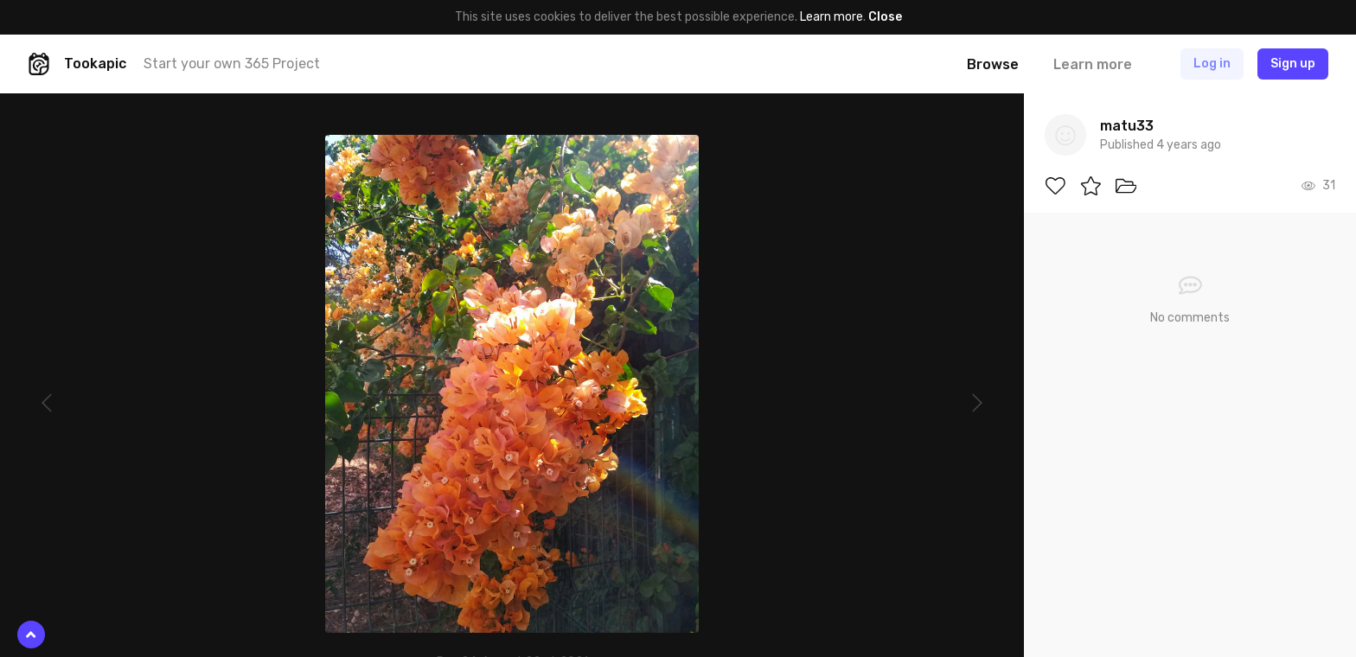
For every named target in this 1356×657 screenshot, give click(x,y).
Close (885, 17)
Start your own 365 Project (232, 63)
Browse (993, 64)
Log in (1212, 63)
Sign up (1292, 63)
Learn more (831, 17)
